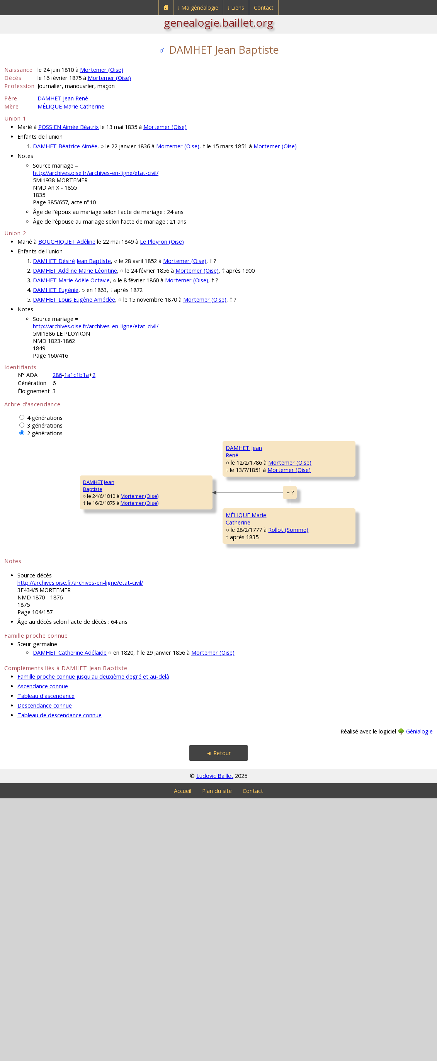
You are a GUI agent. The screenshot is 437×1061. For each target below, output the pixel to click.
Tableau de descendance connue (59, 977)
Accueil (182, 1053)
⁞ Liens (236, 7)
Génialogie (419, 994)
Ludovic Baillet (214, 1038)
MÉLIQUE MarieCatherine (135, 709)
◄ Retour (218, 1015)
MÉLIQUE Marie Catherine (70, 106)
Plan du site (217, 1053)
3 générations (45, 425)
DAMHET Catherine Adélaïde (70, 915)
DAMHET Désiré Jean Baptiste (72, 261)
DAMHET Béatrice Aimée (65, 146)
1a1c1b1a (76, 375)
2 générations (45, 433)
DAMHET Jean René (62, 98)
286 (57, 375)
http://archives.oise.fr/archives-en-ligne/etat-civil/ (95, 173)
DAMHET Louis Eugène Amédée (74, 299)
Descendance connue (44, 968)
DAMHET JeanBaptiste (25, 617)
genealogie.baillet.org (218, 22)
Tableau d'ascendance (46, 958)
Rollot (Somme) (172, 719)
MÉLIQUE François (246, 656)
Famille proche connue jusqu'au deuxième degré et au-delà (93, 939)
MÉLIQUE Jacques (354, 633)
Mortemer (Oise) (101, 69)
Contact (264, 7)
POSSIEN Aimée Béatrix (68, 127)
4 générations (45, 417)
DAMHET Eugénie (55, 290)
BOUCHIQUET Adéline (66, 241)
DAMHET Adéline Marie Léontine (75, 270)
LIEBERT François (353, 725)
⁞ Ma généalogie (198, 7)
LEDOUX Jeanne (352, 779)
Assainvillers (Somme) (387, 792)
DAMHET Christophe (249, 470)
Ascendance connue (42, 948)
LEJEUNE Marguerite (357, 679)
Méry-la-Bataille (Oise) (279, 577)
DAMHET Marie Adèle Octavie (71, 280)
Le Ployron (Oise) (162, 241)
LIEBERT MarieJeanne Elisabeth (245, 756)
